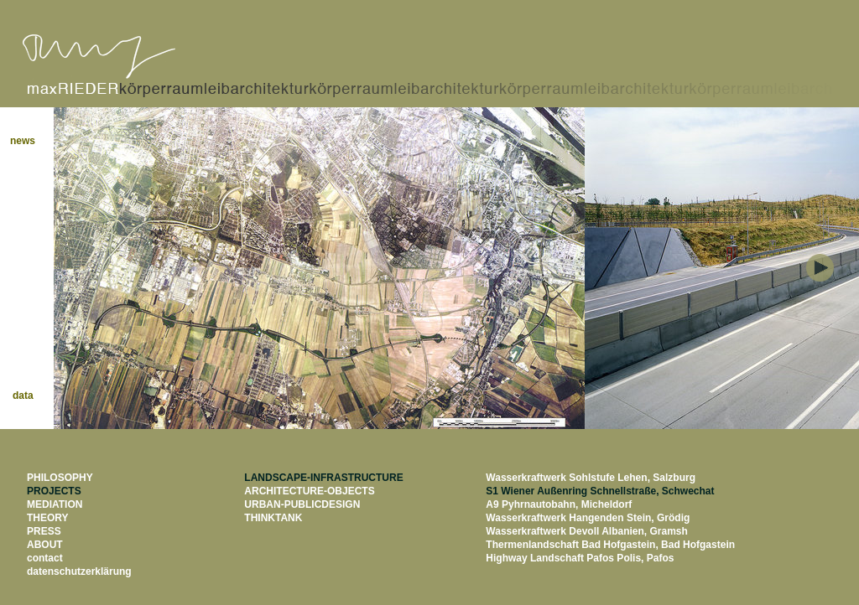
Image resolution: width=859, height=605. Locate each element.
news (30, 141)
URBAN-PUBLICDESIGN (302, 504)
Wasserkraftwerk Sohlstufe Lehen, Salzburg (590, 477)
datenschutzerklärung (79, 571)
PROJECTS (54, 491)
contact (45, 558)
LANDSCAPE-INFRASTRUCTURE (323, 477)
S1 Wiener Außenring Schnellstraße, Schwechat (600, 491)
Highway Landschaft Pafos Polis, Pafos (580, 558)
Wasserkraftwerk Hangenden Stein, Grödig (588, 518)
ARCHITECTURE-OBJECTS (309, 491)
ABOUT (45, 545)
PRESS (44, 531)
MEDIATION (54, 504)
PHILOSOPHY (60, 477)
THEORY (48, 518)
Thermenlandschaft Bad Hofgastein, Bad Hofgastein (610, 545)
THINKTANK (273, 518)
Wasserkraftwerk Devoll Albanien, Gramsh (587, 531)
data (31, 395)
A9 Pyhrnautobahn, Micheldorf (559, 504)
